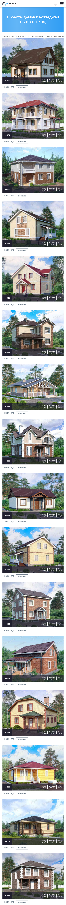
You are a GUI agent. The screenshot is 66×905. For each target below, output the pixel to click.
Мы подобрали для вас (19, 36)
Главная (5, 36)
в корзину (22, 87)
